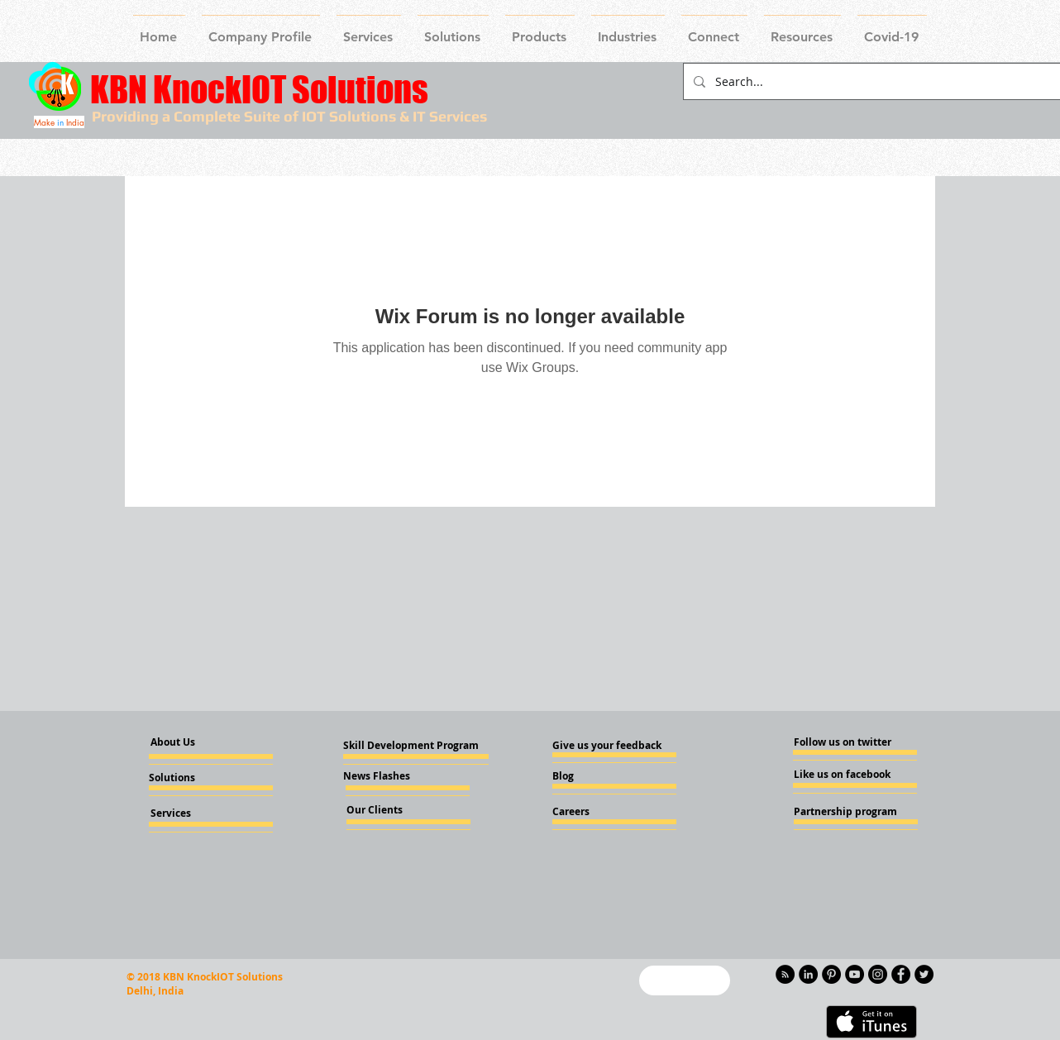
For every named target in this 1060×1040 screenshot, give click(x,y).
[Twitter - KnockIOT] (923, 974)
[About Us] (186, 742)
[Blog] (597, 776)
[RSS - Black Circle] (785, 974)
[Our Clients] (391, 810)
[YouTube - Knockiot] (854, 974)
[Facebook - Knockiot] (900, 974)
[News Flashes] (390, 776)
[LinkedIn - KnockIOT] (808, 974)
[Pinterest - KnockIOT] (831, 974)
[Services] (198, 813)
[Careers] (597, 811)
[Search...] (870, 81)
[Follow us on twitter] (843, 742)
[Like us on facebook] (843, 774)
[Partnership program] (845, 811)
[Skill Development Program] (411, 745)
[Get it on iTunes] (871, 1021)
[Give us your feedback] (611, 745)
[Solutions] (193, 778)
